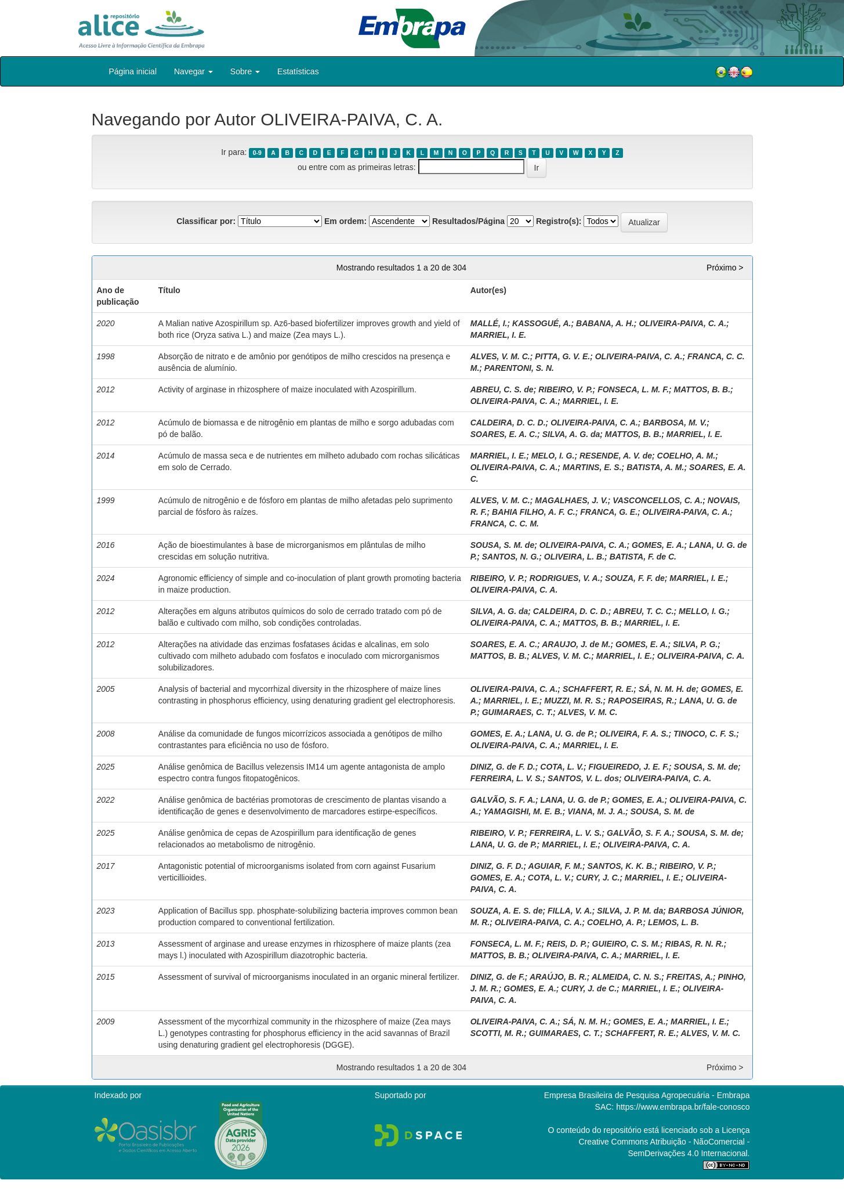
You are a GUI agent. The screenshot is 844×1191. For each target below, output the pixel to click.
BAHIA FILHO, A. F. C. (533, 512)
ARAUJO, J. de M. (576, 644)
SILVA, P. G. (695, 644)
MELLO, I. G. (703, 611)
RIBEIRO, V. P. (565, 389)
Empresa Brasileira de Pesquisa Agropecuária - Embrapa (647, 1095)
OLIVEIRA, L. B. (574, 556)
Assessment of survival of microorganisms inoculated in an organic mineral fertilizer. (308, 976)
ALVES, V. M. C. (500, 356)
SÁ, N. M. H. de (667, 689)
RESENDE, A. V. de (615, 455)
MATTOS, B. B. (702, 389)
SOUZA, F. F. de (635, 578)
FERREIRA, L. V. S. (506, 778)
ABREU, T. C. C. (643, 611)
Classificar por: (206, 221)
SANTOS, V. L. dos (583, 778)
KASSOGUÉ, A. (541, 323)
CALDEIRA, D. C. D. (508, 422)
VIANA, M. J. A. (596, 811)
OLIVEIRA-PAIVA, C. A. (682, 323)
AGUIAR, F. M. (555, 866)
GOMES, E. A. (658, 545)
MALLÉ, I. (489, 323)
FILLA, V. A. (570, 910)
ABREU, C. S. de (502, 389)
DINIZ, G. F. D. (497, 866)
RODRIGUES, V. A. (565, 578)
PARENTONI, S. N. (519, 368)
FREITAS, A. (689, 976)
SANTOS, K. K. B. (620, 866)
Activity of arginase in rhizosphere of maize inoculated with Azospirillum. (287, 389)
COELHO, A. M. (686, 455)
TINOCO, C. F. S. (704, 733)
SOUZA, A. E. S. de (506, 910)
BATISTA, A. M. (655, 467)
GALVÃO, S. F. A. (502, 799)
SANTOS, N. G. (510, 556)
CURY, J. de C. (589, 988)
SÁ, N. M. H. (585, 1021)
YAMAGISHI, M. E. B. (523, 811)
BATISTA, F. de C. (643, 556)
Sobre (245, 71)
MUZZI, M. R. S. (573, 700)
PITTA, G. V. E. (562, 356)
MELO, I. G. (553, 455)
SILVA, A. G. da (571, 434)
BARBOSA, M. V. (675, 422)
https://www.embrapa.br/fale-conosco (682, 1106)
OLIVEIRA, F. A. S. (633, 733)
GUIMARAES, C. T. (517, 712)
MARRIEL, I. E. (498, 335)
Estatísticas (298, 71)
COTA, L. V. (562, 766)
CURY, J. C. (598, 877)
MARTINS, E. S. (592, 467)
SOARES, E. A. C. (503, 434)
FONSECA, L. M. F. (633, 389)
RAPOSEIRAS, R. (641, 700)
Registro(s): (559, 221)
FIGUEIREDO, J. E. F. (629, 766)
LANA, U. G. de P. (561, 733)
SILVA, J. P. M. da (630, 910)
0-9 (257, 152)
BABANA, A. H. (605, 323)
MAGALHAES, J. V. (571, 500)
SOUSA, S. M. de (502, 545)
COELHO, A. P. (615, 922)
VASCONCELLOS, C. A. (657, 500)
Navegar (193, 71)
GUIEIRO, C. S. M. (626, 943)
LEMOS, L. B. (673, 922)
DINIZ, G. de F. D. (502, 766)
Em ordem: (345, 221)
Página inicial (133, 71)
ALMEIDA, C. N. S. (627, 976)
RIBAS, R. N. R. (694, 943)
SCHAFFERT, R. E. (598, 689)
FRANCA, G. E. (608, 512)
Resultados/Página (468, 221)
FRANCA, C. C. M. (504, 523)
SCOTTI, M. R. (497, 1033)
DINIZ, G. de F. (497, 976)
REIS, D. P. (566, 943)
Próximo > (725, 267)
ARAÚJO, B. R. (558, 976)
